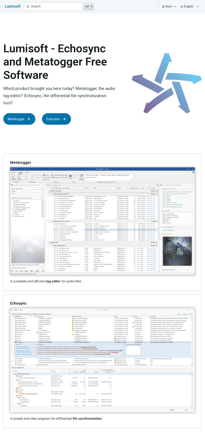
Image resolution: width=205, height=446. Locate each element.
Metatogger (19, 118)
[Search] (60, 6)
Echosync (56, 118)
